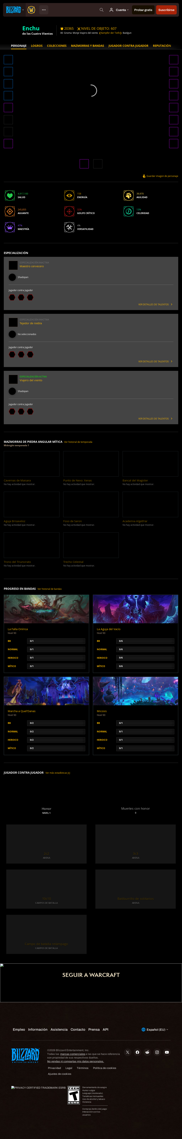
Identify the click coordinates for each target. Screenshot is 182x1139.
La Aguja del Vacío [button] (108, 629)
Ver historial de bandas (50, 589)
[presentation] (14, 10)
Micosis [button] (102, 711)
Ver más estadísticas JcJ (58, 772)
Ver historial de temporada (78, 442)
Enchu (31, 28)
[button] (8, 60)
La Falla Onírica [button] (18, 629)
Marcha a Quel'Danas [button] (21, 711)
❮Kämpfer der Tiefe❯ (110, 32)
